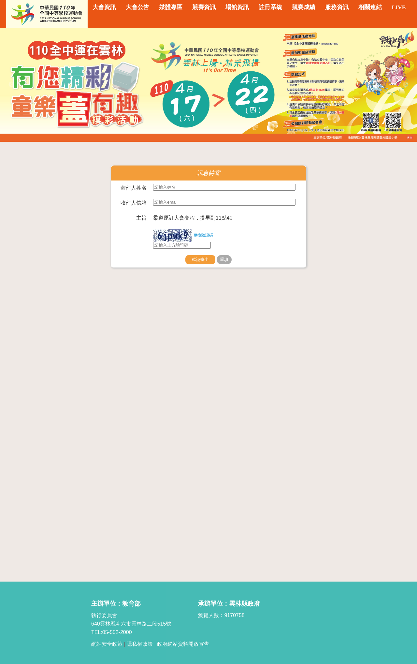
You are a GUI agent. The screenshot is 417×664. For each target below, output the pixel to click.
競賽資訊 (204, 7)
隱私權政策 (140, 644)
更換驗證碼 (203, 235)
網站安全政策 (106, 644)
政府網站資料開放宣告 (183, 644)
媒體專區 (170, 7)
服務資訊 (337, 7)
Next (405, 84)
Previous (11, 84)
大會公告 (137, 7)
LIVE (399, 7)
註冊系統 (270, 7)
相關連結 (370, 7)
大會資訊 (104, 7)
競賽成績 (303, 7)
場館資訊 (237, 7)
